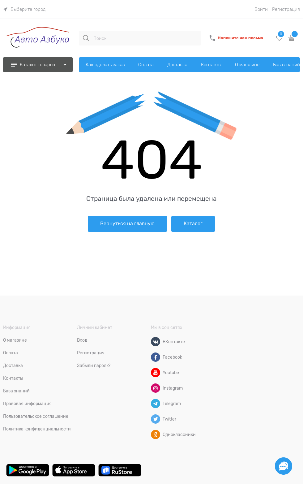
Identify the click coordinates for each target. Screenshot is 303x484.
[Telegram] (155, 403)
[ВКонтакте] (155, 341)
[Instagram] (155, 388)
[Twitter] (155, 419)
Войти (261, 9)
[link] (24, 9)
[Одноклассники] (155, 434)
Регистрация (286, 9)
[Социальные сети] (283, 466)
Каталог (193, 224)
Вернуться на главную (127, 224)
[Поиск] (86, 38)
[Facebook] (155, 357)
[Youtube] (155, 372)
